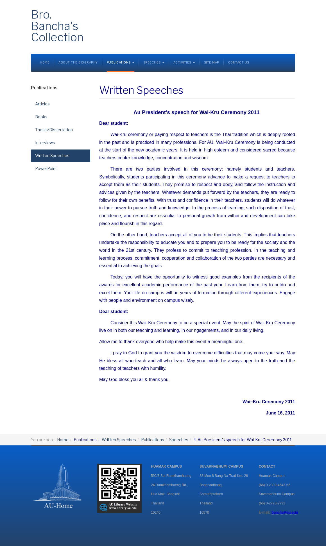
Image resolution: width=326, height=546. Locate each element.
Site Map (211, 62)
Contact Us (238, 62)
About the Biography (78, 62)
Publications (152, 439)
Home (44, 62)
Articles (42, 103)
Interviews (45, 142)
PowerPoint (46, 168)
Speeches (178, 439)
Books (41, 116)
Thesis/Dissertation (54, 129)
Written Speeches (52, 155)
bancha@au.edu (284, 512)
